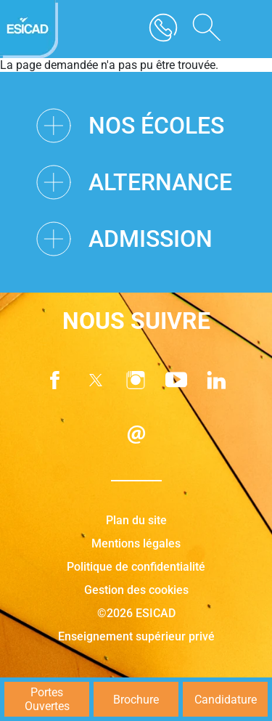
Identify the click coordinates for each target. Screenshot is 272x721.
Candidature (225, 699)
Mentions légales (136, 543)
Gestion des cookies (136, 590)
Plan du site (136, 520)
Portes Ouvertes (47, 699)
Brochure (136, 699)
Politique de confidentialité (136, 567)
